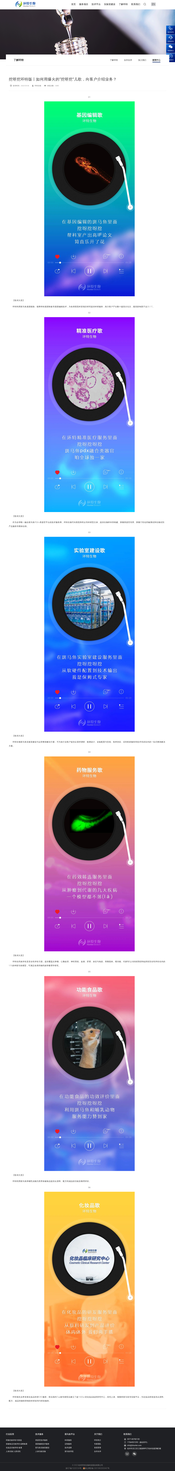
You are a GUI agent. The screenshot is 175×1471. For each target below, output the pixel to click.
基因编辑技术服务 (42, 1443)
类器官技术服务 (41, 1440)
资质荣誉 (97, 1447)
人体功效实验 (40, 1451)
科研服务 (68, 1440)
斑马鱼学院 (69, 1451)
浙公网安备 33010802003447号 (96, 1468)
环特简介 (97, 1440)
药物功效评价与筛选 (14, 1440)
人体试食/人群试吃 (13, 1451)
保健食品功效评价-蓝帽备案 (17, 1443)
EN (153, 4)
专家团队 (97, 1443)
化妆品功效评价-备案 (14, 1447)
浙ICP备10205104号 (73, 1468)
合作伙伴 (97, 1451)
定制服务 (68, 1443)
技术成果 (68, 1447)
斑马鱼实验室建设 (42, 1447)
